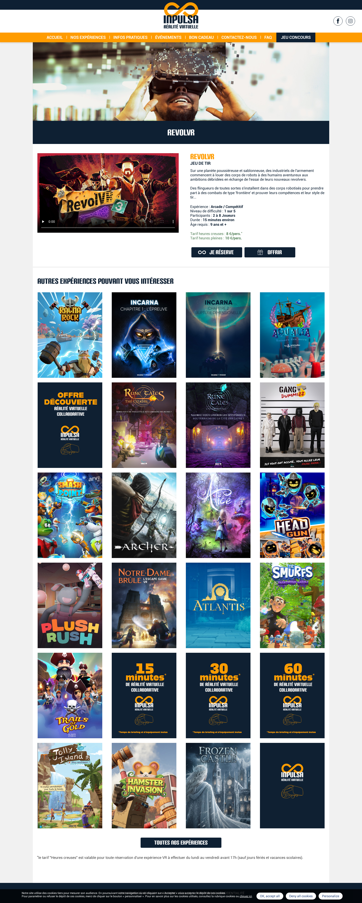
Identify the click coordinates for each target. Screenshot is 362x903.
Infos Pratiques (130, 37)
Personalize (330, 896)
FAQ (268, 37)
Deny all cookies (301, 896)
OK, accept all (270, 896)
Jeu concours (296, 37)
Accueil (55, 37)
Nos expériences (88, 37)
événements (168, 37)
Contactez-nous (239, 37)
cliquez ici (246, 896)
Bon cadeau (201, 37)
